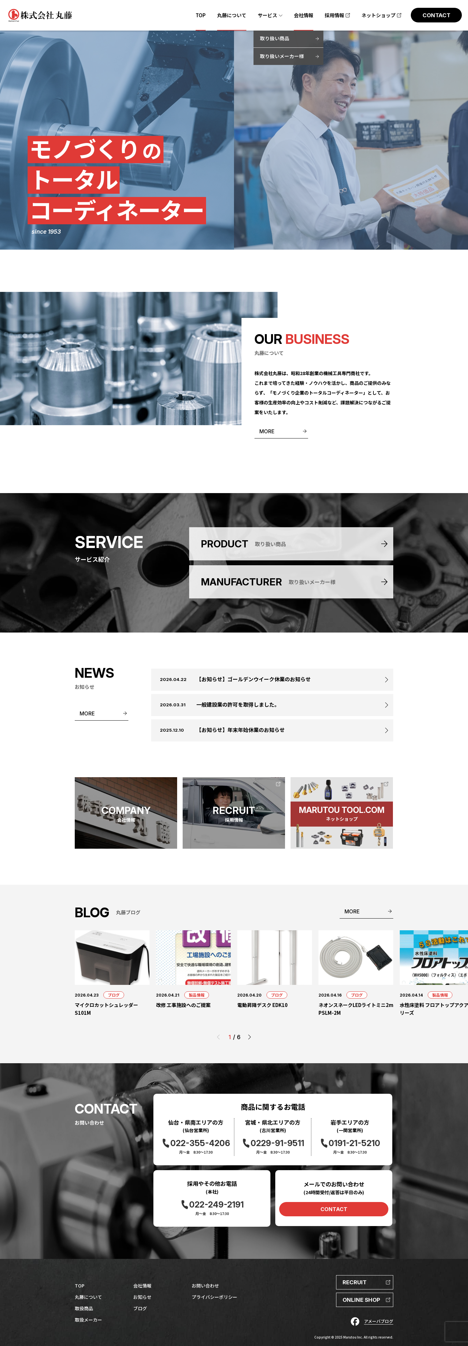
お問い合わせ (205, 1285)
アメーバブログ (378, 1321)
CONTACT (333, 1209)
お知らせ (142, 1297)
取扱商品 (84, 1308)
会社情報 (142, 1285)
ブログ (114, 995)
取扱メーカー (88, 1319)
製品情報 (196, 995)
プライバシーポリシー (214, 1297)
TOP (79, 1285)
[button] (249, 1037)
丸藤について (88, 1297)
